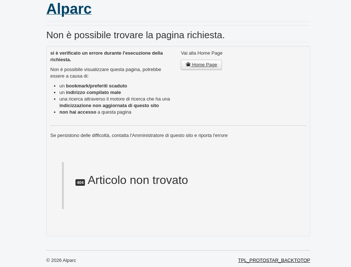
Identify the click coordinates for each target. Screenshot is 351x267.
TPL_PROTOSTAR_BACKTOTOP (274, 260)
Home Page (201, 64)
